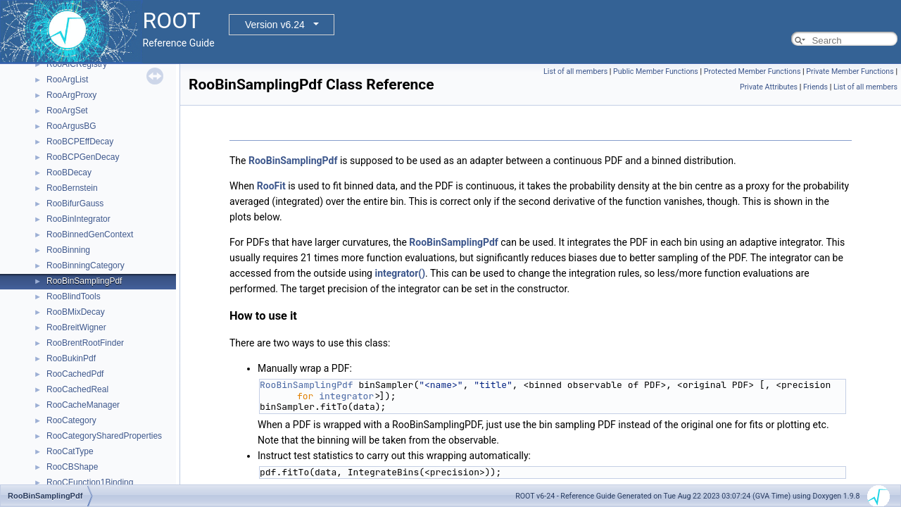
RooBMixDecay (75, 312)
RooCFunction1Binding (89, 482)
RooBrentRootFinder (85, 343)
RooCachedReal (77, 389)
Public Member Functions (655, 71)
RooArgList (67, 79)
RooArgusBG (71, 126)
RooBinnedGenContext (89, 234)
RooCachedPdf (74, 374)
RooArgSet (67, 110)
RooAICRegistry (76, 64)
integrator (346, 396)
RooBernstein (72, 188)
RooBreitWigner (76, 327)
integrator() (399, 273)
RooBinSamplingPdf (84, 281)
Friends (815, 87)
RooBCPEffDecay (79, 141)
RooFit (271, 186)
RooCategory (71, 420)
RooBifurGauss (74, 203)
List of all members (575, 71)
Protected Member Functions (752, 71)
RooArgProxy (71, 95)
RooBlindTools (73, 296)
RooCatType (70, 451)
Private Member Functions (849, 71)
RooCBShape (72, 467)
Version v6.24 (275, 24)
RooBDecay (69, 172)
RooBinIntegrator (78, 219)
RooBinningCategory (85, 265)
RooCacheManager (83, 405)
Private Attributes (769, 87)
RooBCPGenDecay (82, 157)
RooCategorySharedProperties (104, 436)
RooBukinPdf (71, 358)
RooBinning (68, 250)
